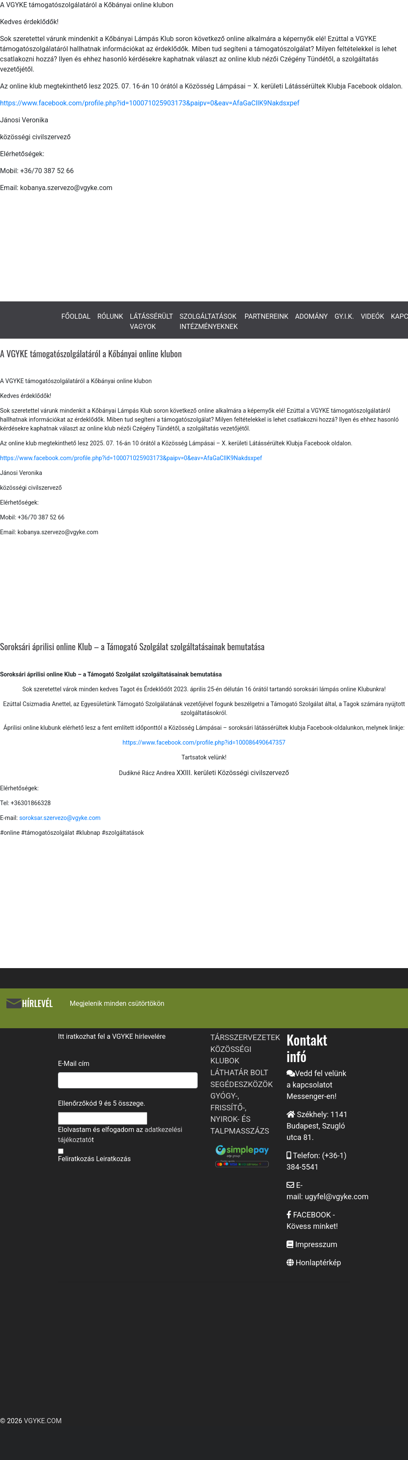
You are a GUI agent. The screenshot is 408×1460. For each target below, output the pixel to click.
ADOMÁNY (311, 316)
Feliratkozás (76, 1159)
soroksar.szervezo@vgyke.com (59, 817)
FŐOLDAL (76, 316)
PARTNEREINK (267, 316)
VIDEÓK (372, 316)
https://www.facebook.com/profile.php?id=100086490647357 (204, 742)
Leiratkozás (113, 1159)
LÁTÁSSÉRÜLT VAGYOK (151, 321)
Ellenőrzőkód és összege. (101, 1103)
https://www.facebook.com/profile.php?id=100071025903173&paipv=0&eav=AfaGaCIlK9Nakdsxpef (150, 103)
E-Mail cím (73, 1064)
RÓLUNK (110, 316)
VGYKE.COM (42, 1421)
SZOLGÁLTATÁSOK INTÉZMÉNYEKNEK (208, 321)
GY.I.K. (344, 316)
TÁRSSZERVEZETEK (245, 1037)
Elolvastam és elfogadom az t (120, 1135)
